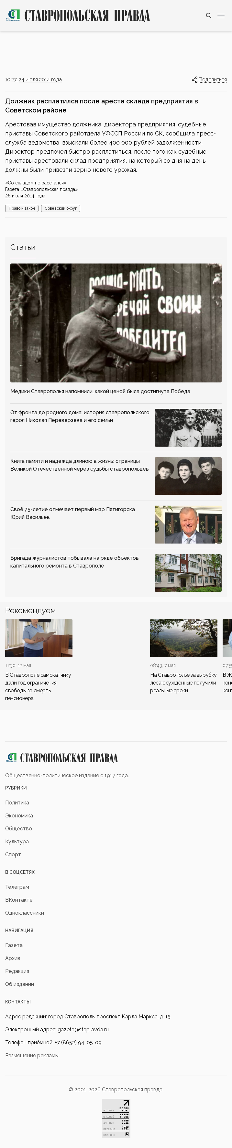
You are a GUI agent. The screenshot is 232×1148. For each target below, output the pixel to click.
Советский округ (61, 208)
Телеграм (17, 887)
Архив (12, 958)
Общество (18, 829)
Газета (14, 945)
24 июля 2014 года (40, 79)
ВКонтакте (19, 900)
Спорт (13, 854)
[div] (38, 660)
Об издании (19, 984)
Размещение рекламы (32, 1055)
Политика (17, 803)
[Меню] (221, 15)
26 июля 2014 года (25, 195)
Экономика (19, 816)
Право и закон (22, 208)
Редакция (17, 971)
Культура (17, 841)
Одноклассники (24, 913)
